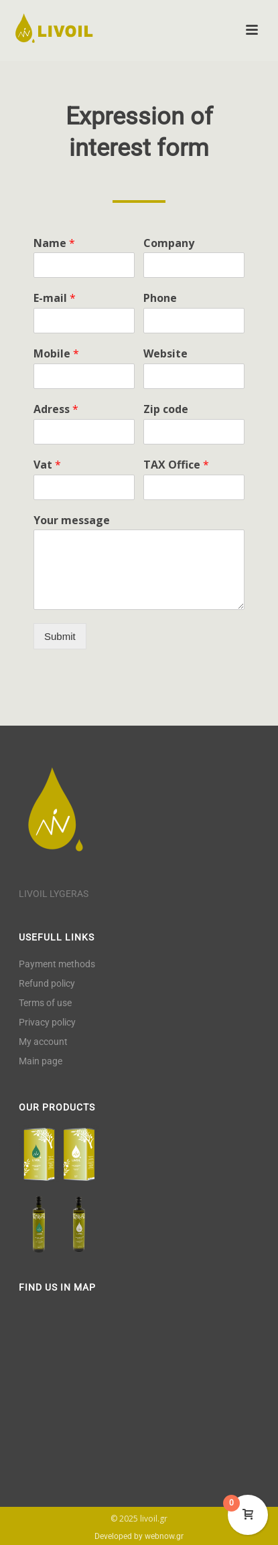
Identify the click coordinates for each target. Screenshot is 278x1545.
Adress (55, 409)
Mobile (56, 354)
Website (165, 354)
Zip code (165, 409)
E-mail (54, 298)
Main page (40, 1061)
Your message (71, 520)
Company (168, 243)
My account (43, 1041)
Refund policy (47, 983)
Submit (60, 636)
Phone (160, 298)
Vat (47, 465)
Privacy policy (47, 1022)
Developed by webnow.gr (139, 1536)
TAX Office (176, 465)
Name (54, 243)
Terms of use (45, 1002)
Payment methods (57, 964)
